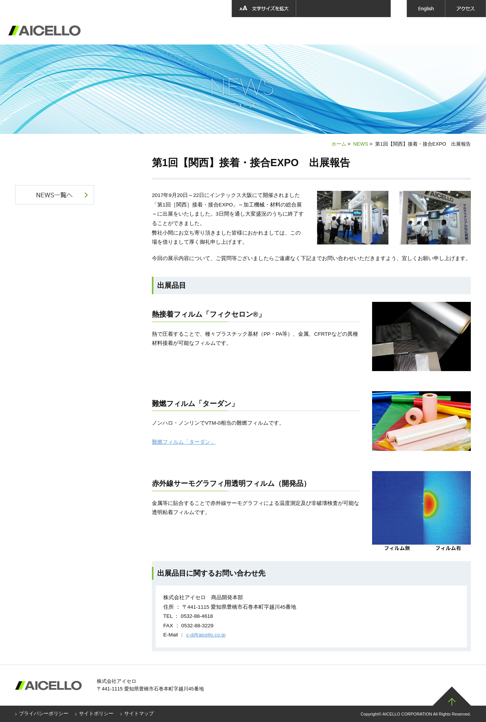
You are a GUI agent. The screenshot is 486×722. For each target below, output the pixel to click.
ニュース (416, 30)
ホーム (338, 144)
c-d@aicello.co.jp (206, 635)
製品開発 (269, 30)
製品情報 (228, 30)
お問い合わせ (461, 30)
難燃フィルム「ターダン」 (184, 442)
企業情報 (187, 30)
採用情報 (322, 30)
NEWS (360, 144)
